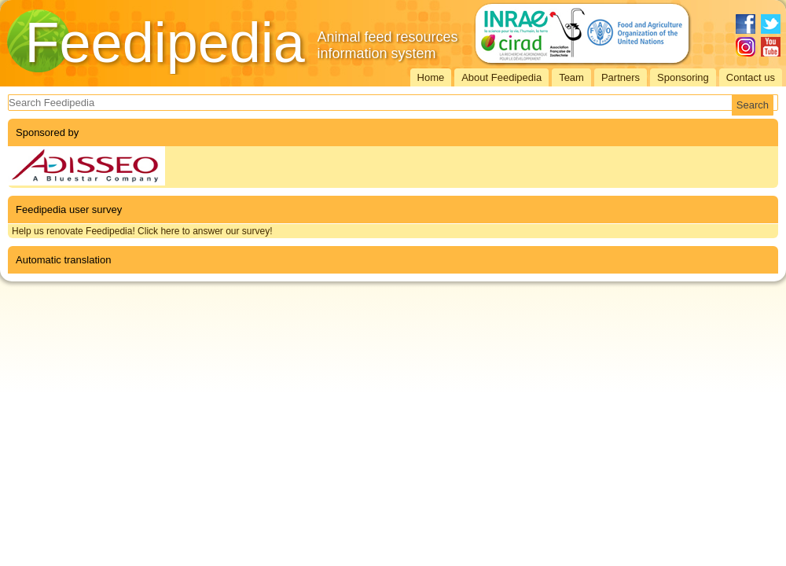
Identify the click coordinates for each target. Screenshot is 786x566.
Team (571, 77)
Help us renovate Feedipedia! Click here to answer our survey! (142, 231)
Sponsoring (683, 77)
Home (431, 77)
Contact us (750, 77)
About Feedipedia (501, 77)
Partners (620, 77)
